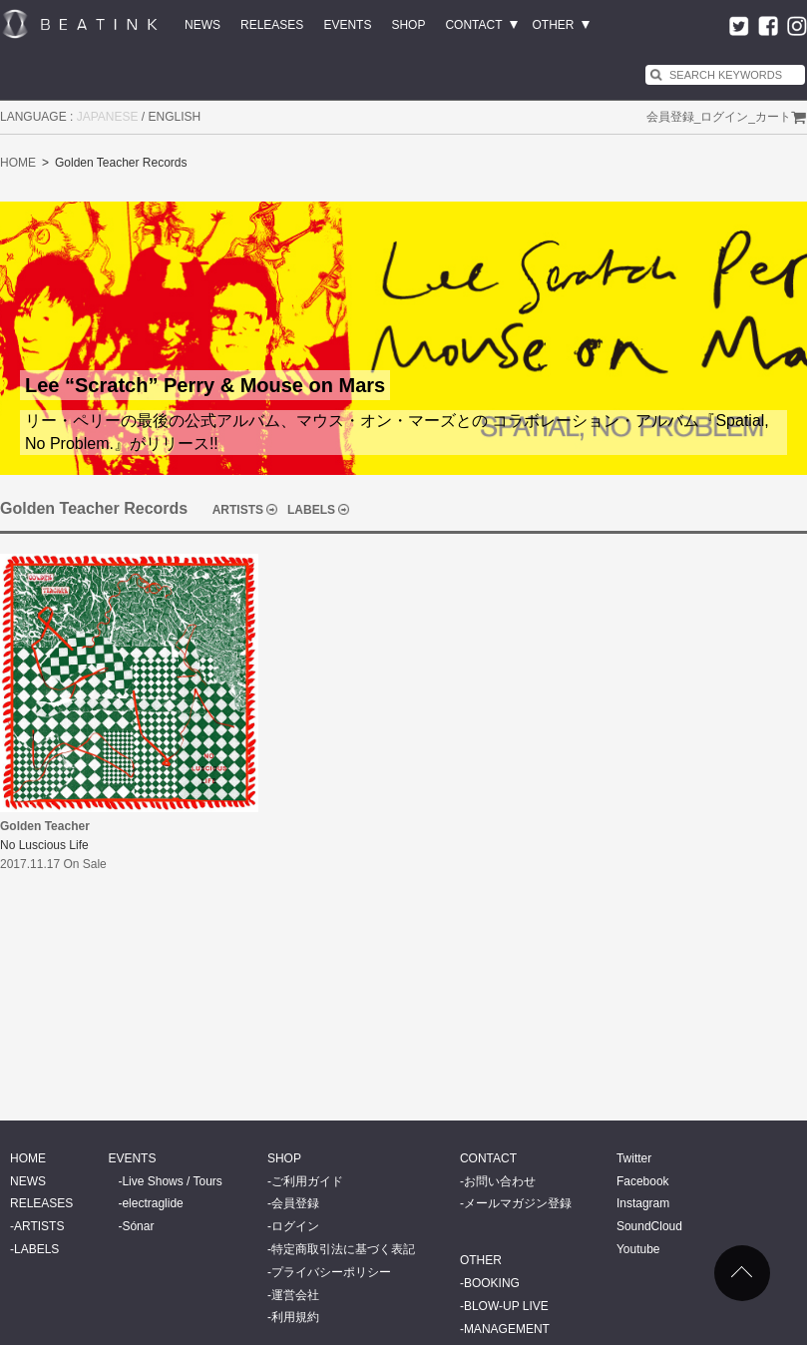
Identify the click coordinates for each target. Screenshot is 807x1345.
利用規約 (295, 1317)
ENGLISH (175, 117)
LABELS (311, 510)
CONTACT (473, 25)
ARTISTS (237, 510)
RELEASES (271, 25)
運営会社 (295, 1295)
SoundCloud (649, 1226)
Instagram (642, 1203)
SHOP (408, 25)
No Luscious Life (44, 845)
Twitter (633, 1158)
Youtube (638, 1249)
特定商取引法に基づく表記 (343, 1249)
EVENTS (347, 25)
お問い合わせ (500, 1181)
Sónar (138, 1226)
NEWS (202, 25)
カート (773, 117)
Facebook (642, 1181)
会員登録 (670, 117)
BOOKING (492, 1283)
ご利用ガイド (307, 1181)
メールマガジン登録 (518, 1203)
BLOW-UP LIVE (506, 1306)
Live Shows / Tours (172, 1181)
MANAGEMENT (507, 1329)
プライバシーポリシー (331, 1272)
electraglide (152, 1203)
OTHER (554, 25)
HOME (18, 163)
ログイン (724, 117)
